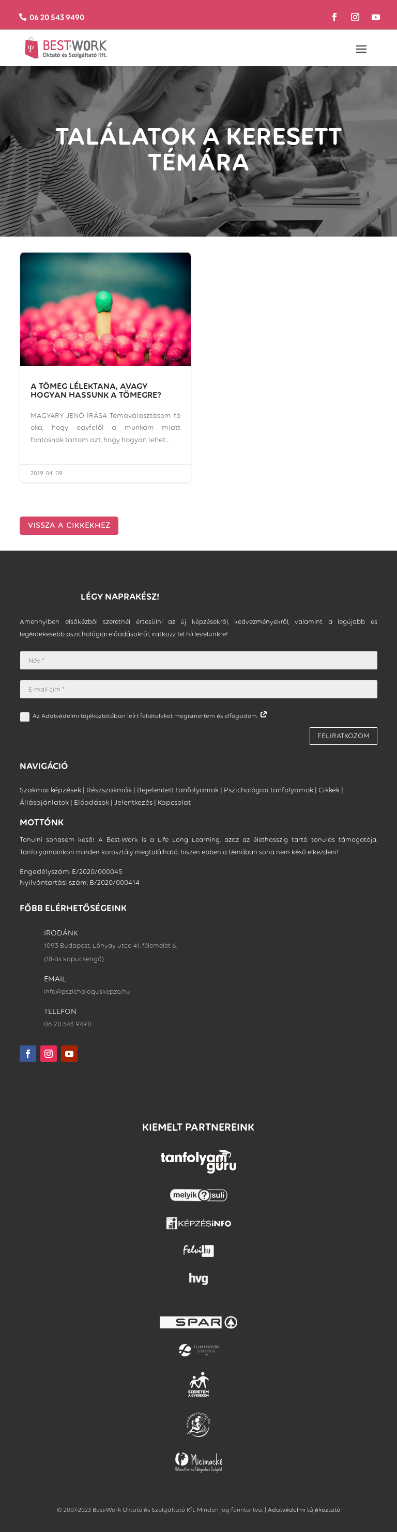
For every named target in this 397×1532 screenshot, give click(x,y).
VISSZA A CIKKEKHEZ (69, 525)
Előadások (91, 802)
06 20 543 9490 (57, 17)
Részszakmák (109, 790)
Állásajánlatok (44, 802)
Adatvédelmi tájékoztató (304, 1509)
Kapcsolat (174, 802)
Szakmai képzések (50, 790)
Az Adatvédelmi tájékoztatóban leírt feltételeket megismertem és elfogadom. (144, 717)
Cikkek (329, 790)
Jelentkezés (133, 802)
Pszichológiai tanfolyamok (268, 790)
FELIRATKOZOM (343, 735)
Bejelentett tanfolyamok (178, 790)
